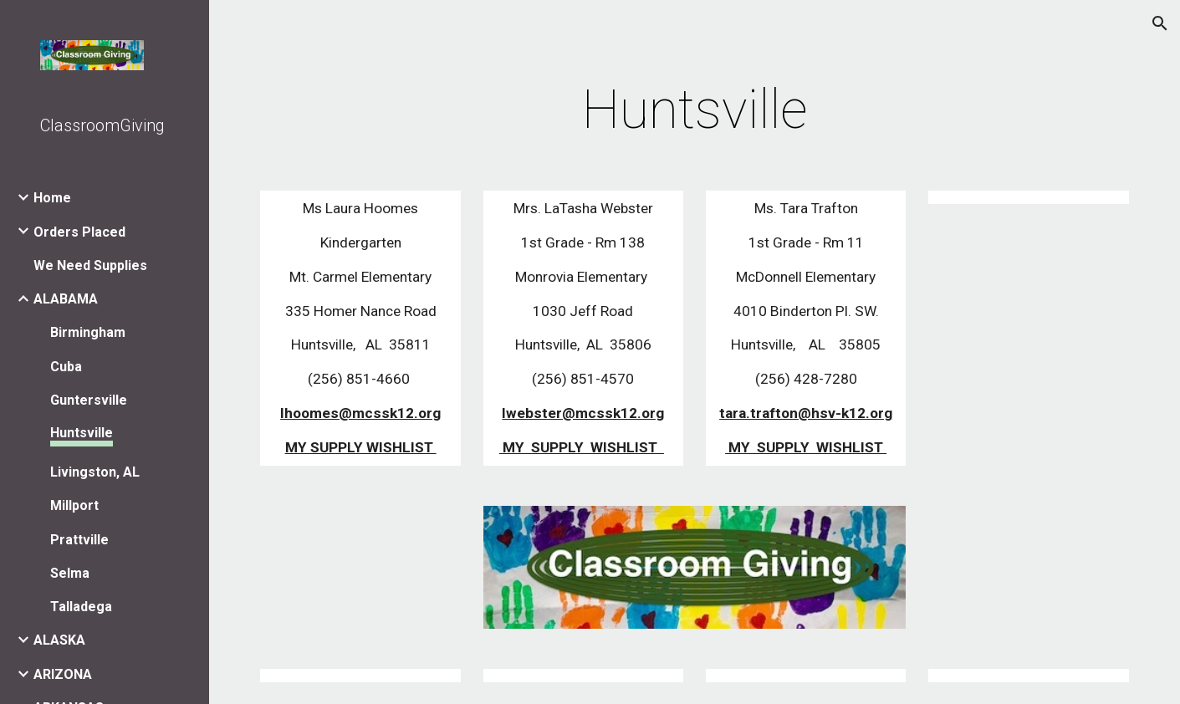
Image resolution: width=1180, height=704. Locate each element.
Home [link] (52, 198)
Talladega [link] (81, 607)
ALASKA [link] (59, 640)
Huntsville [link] (81, 433)
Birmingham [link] (87, 332)
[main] (694, 110)
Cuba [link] (66, 367)
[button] (1160, 23)
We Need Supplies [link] (90, 265)
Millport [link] (74, 505)
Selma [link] (69, 573)
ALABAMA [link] (65, 299)
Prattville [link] (79, 540)
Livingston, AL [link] (95, 472)
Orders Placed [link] (79, 232)
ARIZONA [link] (62, 674)
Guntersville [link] (88, 400)
